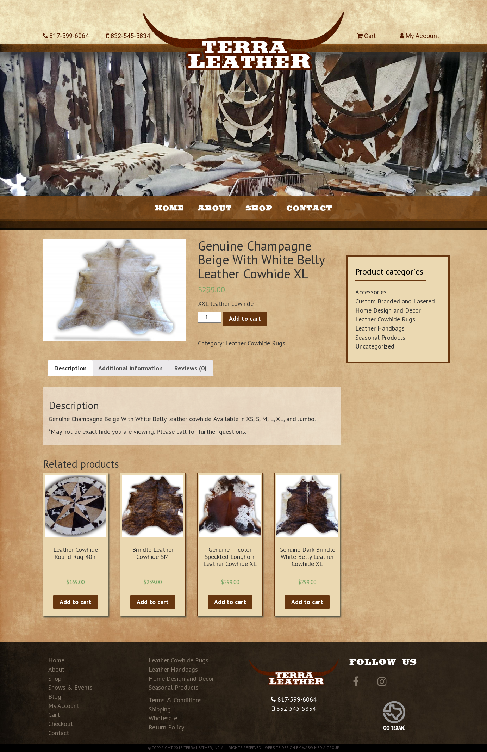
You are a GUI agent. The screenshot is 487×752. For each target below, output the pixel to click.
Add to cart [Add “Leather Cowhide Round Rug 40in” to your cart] (76, 602)
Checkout (60, 724)
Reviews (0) (190, 368)
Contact (309, 207)
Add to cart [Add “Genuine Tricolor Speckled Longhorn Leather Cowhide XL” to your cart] (230, 602)
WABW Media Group (320, 747)
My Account (419, 35)
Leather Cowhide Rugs (255, 343)
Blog (54, 696)
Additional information (130, 368)
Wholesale (163, 718)
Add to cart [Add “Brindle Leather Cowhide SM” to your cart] (153, 602)
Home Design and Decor (388, 310)
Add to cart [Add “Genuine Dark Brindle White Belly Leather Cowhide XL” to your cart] (307, 602)
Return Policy (166, 727)
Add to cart (245, 318)
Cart (366, 35)
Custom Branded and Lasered (395, 301)
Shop (259, 207)
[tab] (70, 368)
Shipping (160, 709)
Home (169, 207)
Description (70, 368)
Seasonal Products (380, 337)
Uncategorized (374, 346)
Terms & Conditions (175, 700)
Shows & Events (70, 687)
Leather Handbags (380, 328)
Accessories (371, 292)
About (215, 207)
